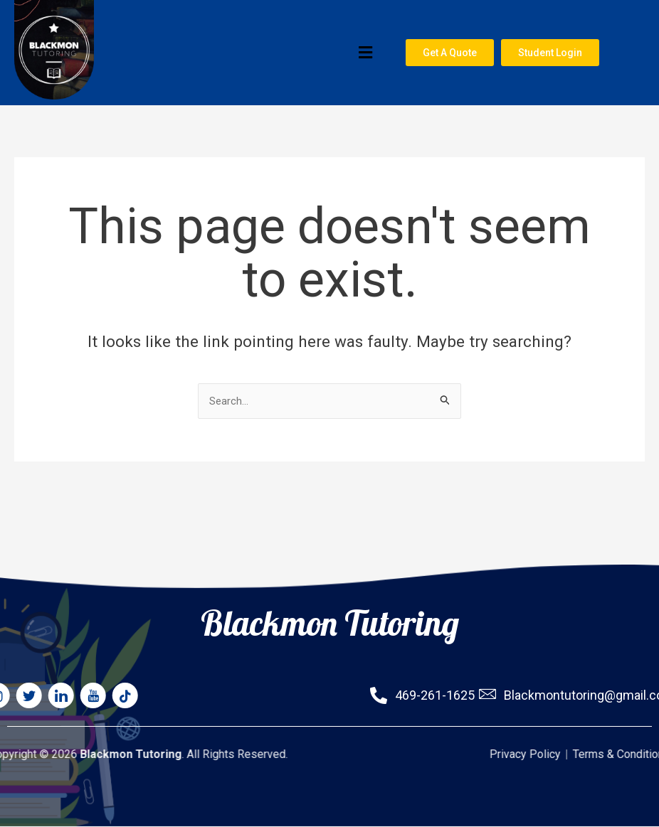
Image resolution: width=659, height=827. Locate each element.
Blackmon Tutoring (330, 583)
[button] (239, 56)
